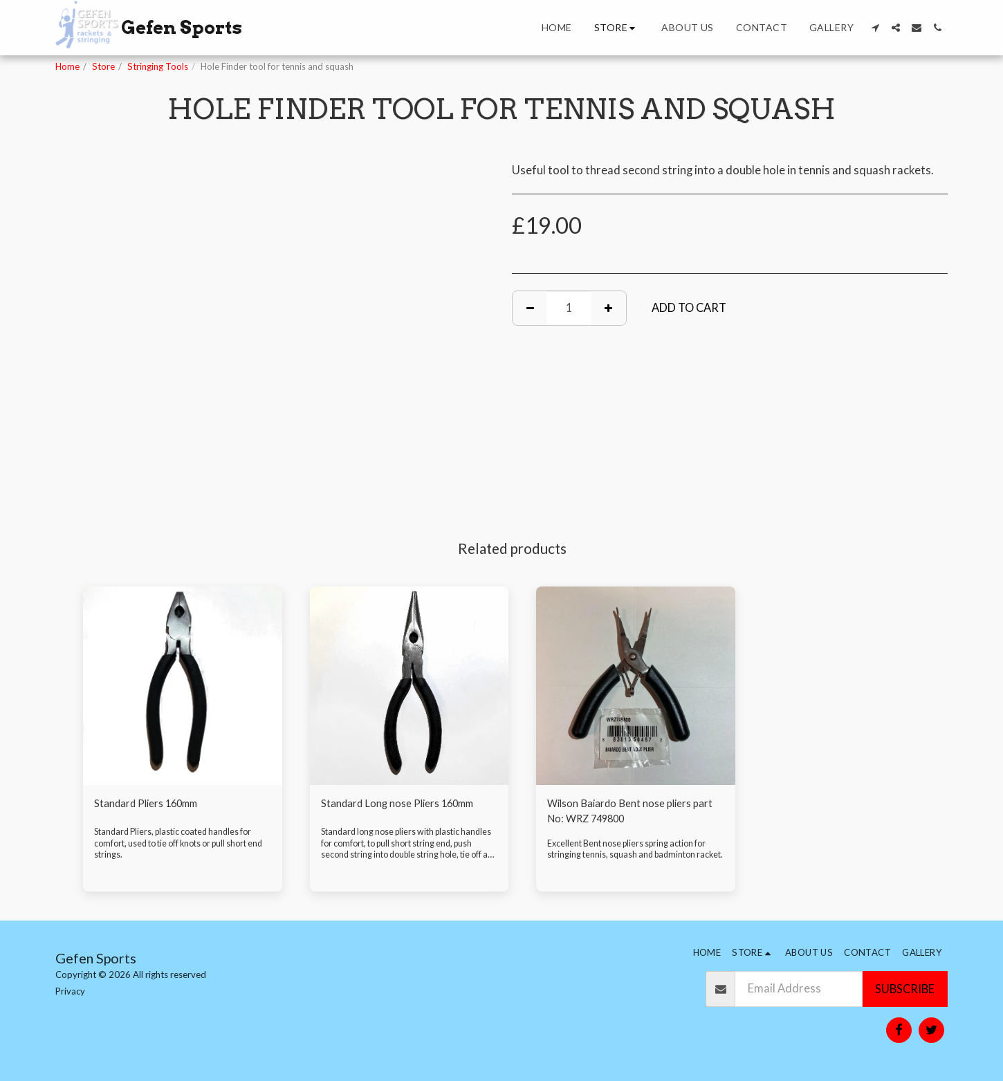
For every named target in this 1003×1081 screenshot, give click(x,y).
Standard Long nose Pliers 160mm (409, 804)
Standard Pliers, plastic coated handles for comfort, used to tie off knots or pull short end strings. (179, 859)
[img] (182, 686)
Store (103, 66)
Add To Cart (689, 308)
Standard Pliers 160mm (155, 804)
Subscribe (905, 989)
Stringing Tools (157, 66)
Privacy (70, 991)
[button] (875, 28)
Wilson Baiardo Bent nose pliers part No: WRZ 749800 (628, 813)
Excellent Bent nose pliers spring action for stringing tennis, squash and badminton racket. (632, 859)
